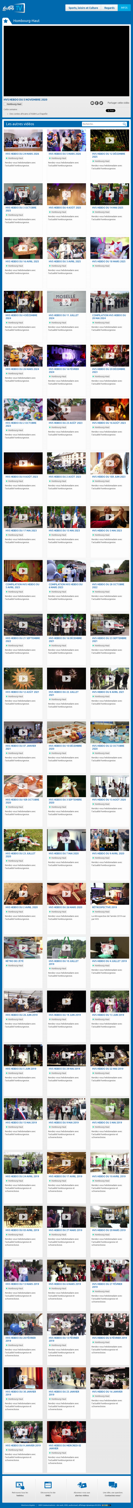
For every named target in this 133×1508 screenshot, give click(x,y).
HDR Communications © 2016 (75, 1505)
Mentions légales (28, 1505)
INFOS (124, 7)
